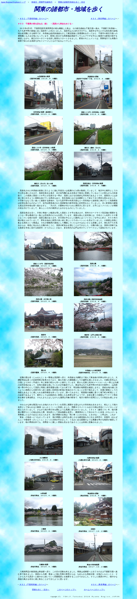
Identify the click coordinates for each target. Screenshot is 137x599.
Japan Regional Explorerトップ (13, 2)
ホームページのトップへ (94, 590)
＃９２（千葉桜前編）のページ (33, 19)
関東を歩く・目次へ (40, 590)
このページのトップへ (66, 590)
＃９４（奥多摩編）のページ (103, 19)
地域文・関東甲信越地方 (41, 2)
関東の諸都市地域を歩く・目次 (71, 2)
